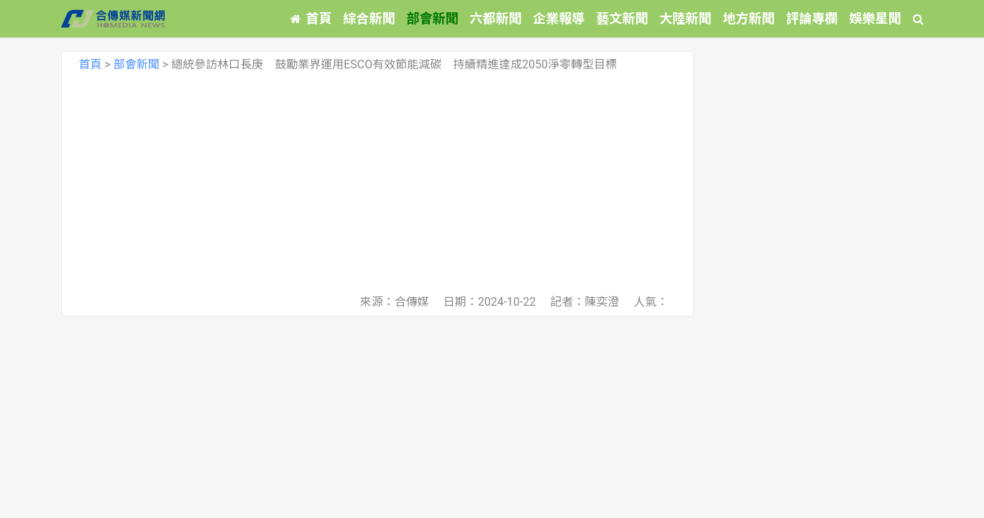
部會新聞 (433, 18)
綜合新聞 (369, 18)
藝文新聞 (622, 18)
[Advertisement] (377, 182)
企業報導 (559, 18)
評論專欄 (812, 18)
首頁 (311, 18)
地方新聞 (749, 18)
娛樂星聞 (875, 18)
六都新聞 (496, 18)
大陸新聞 (686, 18)
